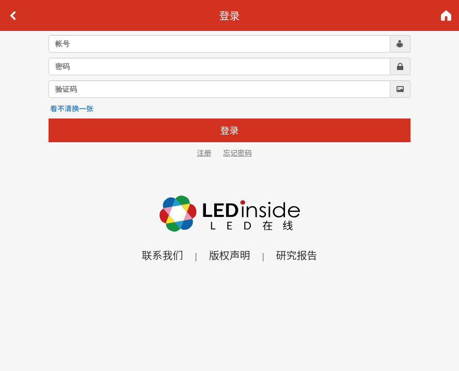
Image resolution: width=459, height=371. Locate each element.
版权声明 (229, 254)
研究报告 (297, 254)
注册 (204, 152)
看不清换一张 (71, 108)
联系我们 (162, 254)
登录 (229, 130)
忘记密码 (237, 152)
